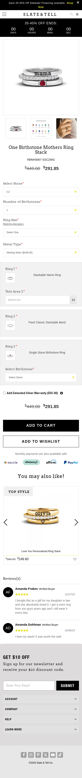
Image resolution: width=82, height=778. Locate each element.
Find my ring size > (13, 224)
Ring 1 (11, 269)
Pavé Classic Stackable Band (47, 322)
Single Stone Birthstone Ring (47, 352)
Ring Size (41, 222)
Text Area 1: (15, 291)
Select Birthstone (19, 369)
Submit (68, 685)
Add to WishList (41, 441)
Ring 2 (11, 316)
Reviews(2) (12, 578)
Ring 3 (11, 346)
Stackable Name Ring (47, 275)
